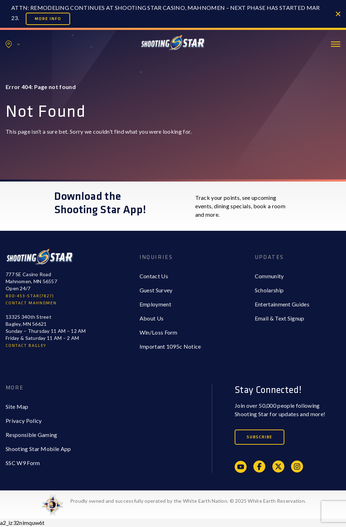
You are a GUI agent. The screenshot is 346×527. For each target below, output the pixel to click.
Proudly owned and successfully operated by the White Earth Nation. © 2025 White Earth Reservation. (188, 501)
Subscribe (259, 437)
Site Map (17, 406)
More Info (48, 18)
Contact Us (154, 276)
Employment (155, 304)
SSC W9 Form (23, 462)
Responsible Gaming (31, 434)
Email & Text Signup (279, 318)
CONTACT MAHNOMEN (31, 303)
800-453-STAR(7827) (30, 296)
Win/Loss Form (159, 332)
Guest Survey (156, 290)
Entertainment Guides (282, 304)
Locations (13, 44)
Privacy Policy (24, 420)
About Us (152, 318)
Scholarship (269, 290)
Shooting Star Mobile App (38, 448)
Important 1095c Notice (170, 346)
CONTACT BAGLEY (26, 345)
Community (269, 276)
